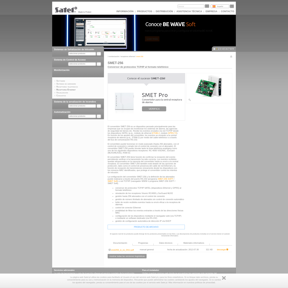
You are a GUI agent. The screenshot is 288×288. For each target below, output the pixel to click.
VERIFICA (154, 108)
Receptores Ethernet (128, 56)
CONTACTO (227, 11)
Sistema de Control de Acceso (70, 60)
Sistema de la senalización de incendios (75, 101)
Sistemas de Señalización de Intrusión (74, 49)
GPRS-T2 (172, 133)
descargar (222, 249)
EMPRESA (211, 11)
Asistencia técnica (189, 11)
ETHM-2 (156, 133)
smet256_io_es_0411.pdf (121, 250)
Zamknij (224, 278)
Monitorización (62, 70)
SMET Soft (112, 181)
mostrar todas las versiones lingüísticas (127, 256)
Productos (144, 11)
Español (220, 6)
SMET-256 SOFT (165, 179)
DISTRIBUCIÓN (164, 11)
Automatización (62, 112)
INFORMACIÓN (125, 11)
